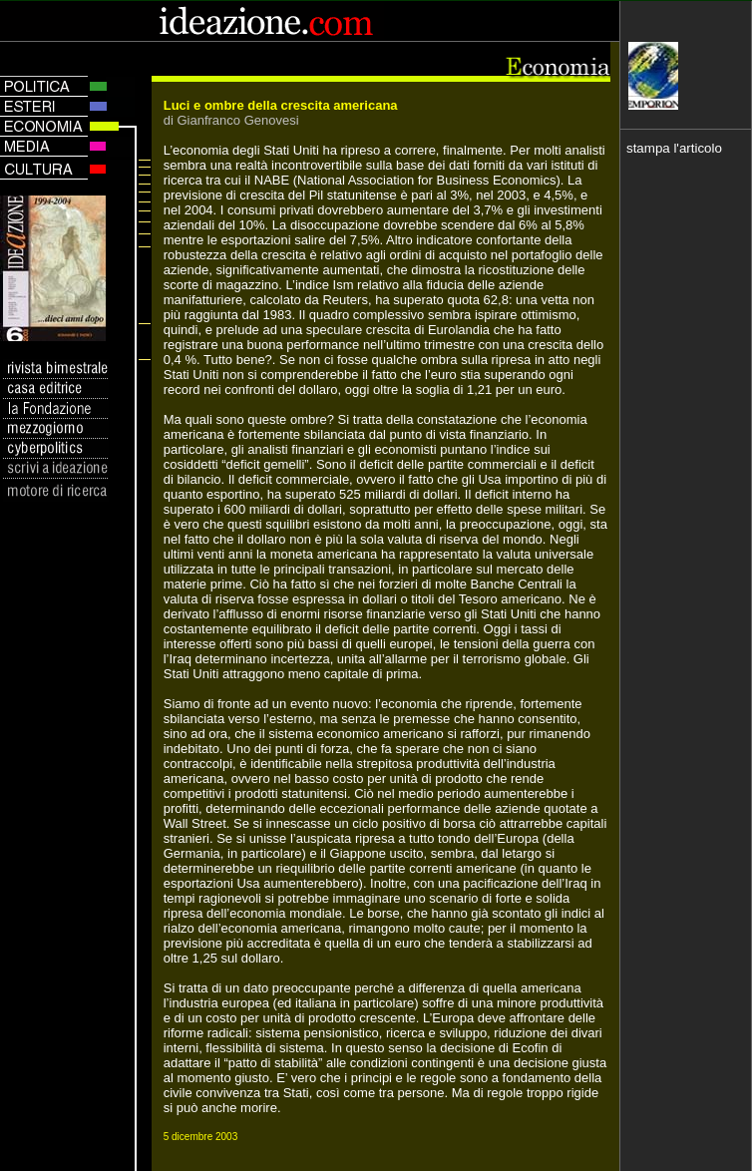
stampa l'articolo (674, 148)
